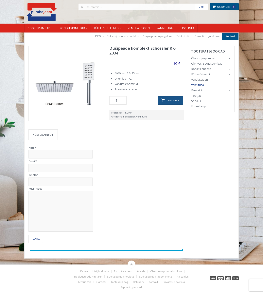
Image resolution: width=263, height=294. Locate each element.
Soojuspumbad (39, 28)
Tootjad (196, 95)
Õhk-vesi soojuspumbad (206, 63)
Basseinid (187, 28)
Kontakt (230, 36)
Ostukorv (224, 7)
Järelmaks (214, 36)
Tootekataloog (119, 282)
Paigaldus (183, 276)
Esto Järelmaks (123, 271)
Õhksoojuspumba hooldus (123, 36)
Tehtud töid (183, 36)
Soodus (196, 101)
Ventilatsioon (139, 28)
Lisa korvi (173, 100)
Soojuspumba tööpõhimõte (155, 276)
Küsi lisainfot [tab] (43, 134)
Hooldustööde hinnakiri (88, 276)
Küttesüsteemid (106, 28)
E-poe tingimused (131, 287)
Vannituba (165, 28)
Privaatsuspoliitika (174, 282)
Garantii (199, 36)
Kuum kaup (198, 106)
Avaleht (141, 271)
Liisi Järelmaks (101, 271)
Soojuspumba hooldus (120, 276)
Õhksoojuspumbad (203, 58)
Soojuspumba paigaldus (157, 36)
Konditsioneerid (72, 28)
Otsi (201, 6)
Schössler (130, 116)
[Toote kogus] (118, 100)
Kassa (84, 271)
